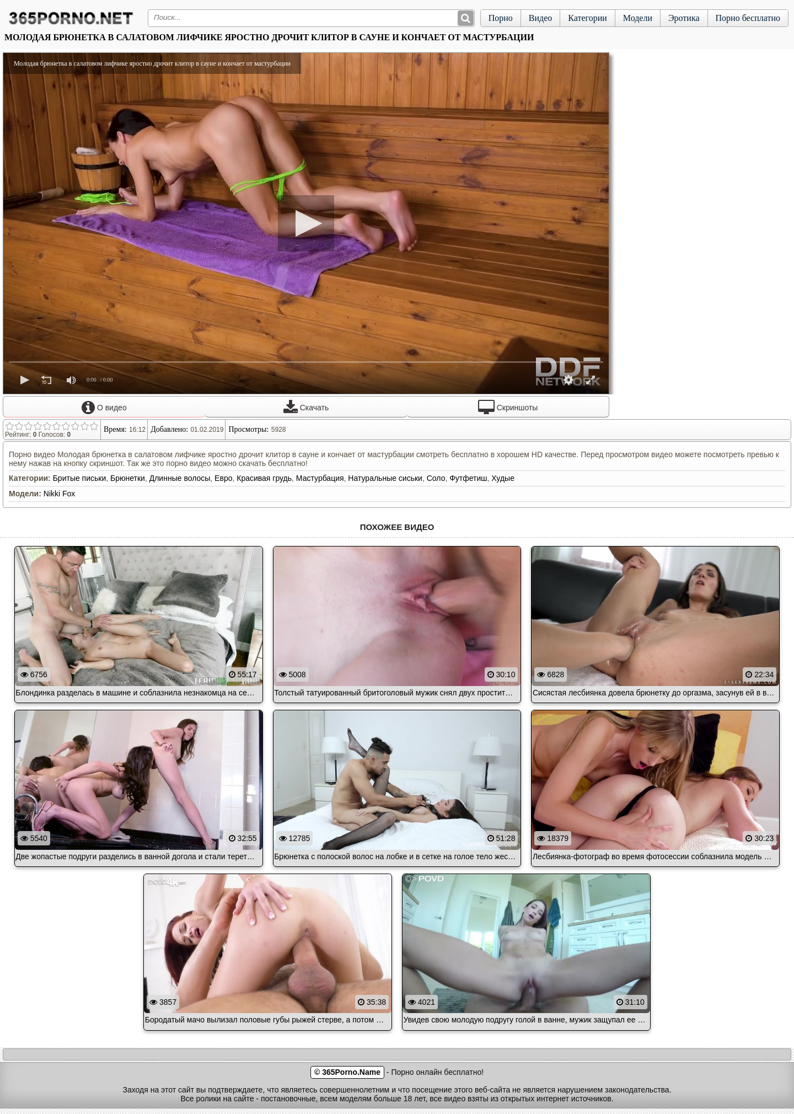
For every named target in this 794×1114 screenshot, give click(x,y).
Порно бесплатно (748, 18)
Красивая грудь (264, 478)
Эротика (684, 18)
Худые (502, 478)
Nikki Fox (60, 493)
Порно (501, 18)
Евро (223, 478)
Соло (436, 478)
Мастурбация (320, 478)
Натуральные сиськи (385, 478)
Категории (587, 18)
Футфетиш (468, 478)
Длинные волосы (180, 478)
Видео (540, 18)
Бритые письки (79, 478)
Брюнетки (127, 478)
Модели (637, 18)
